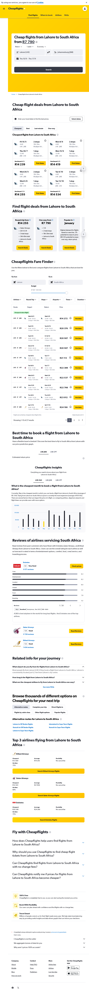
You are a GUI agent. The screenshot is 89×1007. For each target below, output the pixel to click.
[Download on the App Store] (73, 973)
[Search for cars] (4, 25)
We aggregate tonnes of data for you (50, 943)
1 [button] (69, 420)
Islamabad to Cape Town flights (60, 724)
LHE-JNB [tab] (43, 452)
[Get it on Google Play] (73, 968)
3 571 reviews (28, 569)
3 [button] (78, 420)
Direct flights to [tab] (57, 707)
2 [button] (74, 420)
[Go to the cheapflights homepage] (16, 9)
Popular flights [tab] (59, 712)
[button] (86, 2)
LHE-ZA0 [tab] (38, 480)
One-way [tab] (51, 128)
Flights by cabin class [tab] (22, 712)
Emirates (26, 562)
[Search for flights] (4, 15)
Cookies (40, 2)
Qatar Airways (28, 627)
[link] (23, 247)
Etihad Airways (28, 640)
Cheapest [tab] (17, 128)
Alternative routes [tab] (21, 707)
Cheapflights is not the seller (50, 938)
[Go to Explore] (4, 30)
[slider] (66, 292)
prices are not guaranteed (58, 932)
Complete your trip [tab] (40, 707)
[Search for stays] (4, 20)
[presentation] (36, 42)
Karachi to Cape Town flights (59, 727)
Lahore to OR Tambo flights (23, 724)
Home (13, 94)
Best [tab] (28, 128)
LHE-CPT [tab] (53, 452)
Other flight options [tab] (42, 712)
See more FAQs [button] (48, 687)
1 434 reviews (28, 647)
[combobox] (18, 46)
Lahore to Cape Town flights (23, 731)
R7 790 (28, 42)
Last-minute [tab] (38, 128)
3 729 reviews (28, 634)
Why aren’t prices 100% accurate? (50, 947)
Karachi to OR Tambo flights (23, 727)
